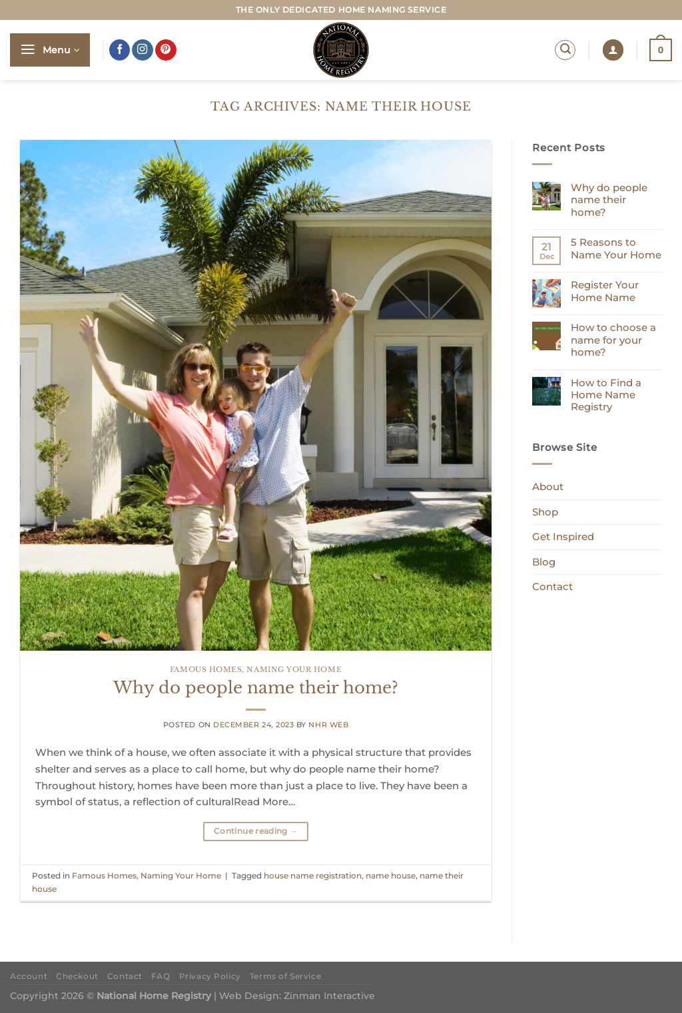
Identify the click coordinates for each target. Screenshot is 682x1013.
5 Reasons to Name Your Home (616, 248)
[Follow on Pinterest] (165, 50)
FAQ (160, 976)
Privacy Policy (210, 976)
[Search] (565, 50)
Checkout (77, 976)
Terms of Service (285, 976)
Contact (552, 586)
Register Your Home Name (605, 291)
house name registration (313, 875)
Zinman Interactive (329, 995)
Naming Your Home (294, 669)
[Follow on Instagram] (142, 50)
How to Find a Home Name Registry (606, 395)
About (547, 486)
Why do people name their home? (255, 687)
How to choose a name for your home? (613, 340)
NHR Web (328, 725)
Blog (543, 561)
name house (391, 875)
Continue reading (256, 831)
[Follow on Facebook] (120, 50)
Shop (545, 512)
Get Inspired (563, 536)
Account (28, 976)
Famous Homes (206, 669)
